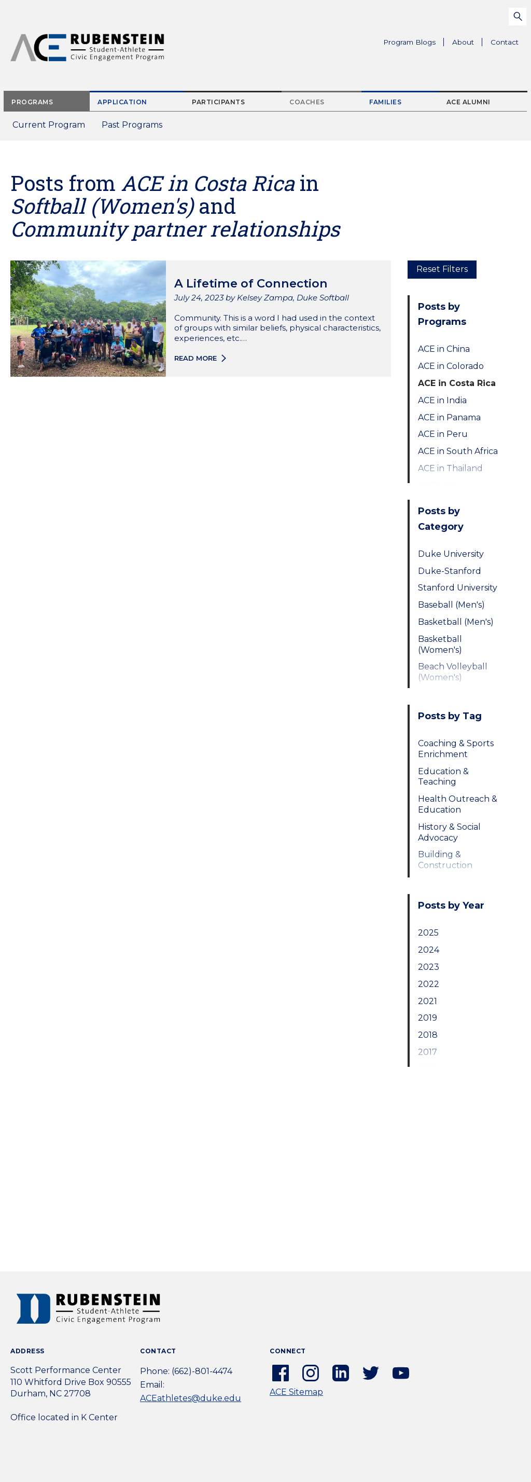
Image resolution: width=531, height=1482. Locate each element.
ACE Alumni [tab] (468, 102)
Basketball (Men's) (456, 622)
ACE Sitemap (296, 1392)
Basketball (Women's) (440, 644)
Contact (505, 42)
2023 (428, 967)
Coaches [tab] (307, 102)
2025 (428, 933)
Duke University (451, 554)
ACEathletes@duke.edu (190, 1398)
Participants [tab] (218, 102)
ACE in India (442, 400)
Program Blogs (409, 42)
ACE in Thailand (450, 468)
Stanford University (457, 588)
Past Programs (136, 127)
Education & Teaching (443, 776)
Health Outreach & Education (457, 804)
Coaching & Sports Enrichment (456, 748)
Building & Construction (445, 859)
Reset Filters (442, 269)
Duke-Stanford (449, 571)
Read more (195, 358)
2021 (427, 1001)
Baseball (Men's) (451, 605)
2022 (428, 984)
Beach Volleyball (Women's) (452, 672)
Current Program (48, 125)
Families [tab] (385, 102)
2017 (427, 1052)
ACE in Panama (449, 417)
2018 (428, 1035)
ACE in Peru (443, 434)
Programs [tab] (32, 102)
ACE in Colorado (451, 366)
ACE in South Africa (458, 451)
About (467, 43)
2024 (428, 950)
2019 (427, 1018)
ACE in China (444, 349)
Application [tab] (122, 102)
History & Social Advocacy (449, 832)
